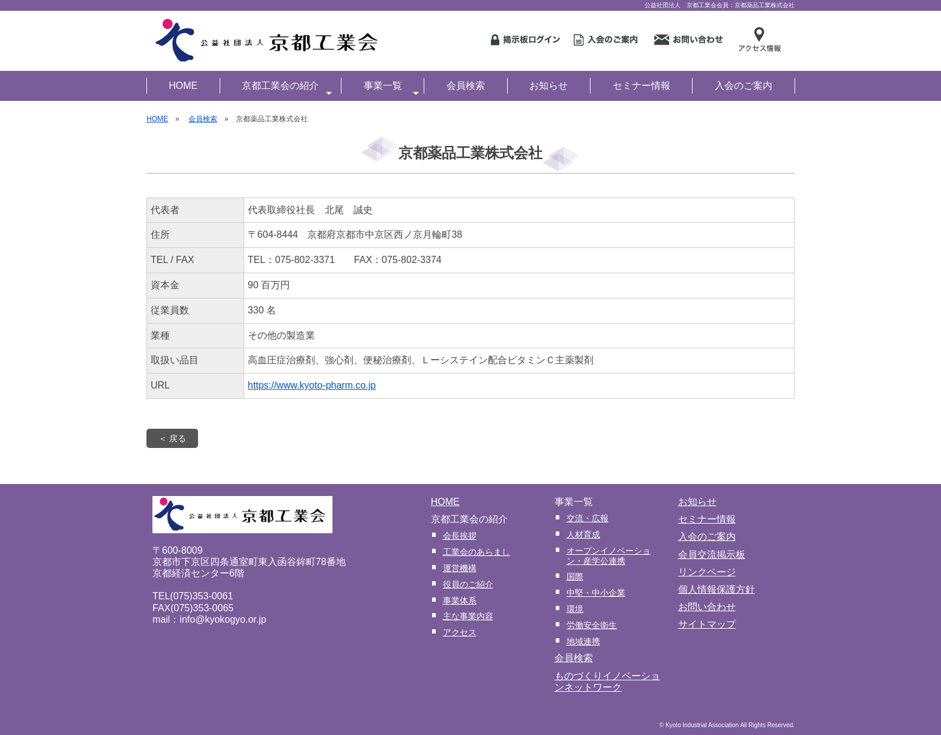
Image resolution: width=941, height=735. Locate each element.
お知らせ (548, 85)
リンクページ (707, 572)
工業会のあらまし (476, 552)
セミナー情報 (641, 85)
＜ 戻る (172, 438)
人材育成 (583, 534)
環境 (575, 609)
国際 (575, 576)
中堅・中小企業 (596, 592)
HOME (183, 85)
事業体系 (460, 600)
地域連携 (583, 641)
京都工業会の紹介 (287, 87)
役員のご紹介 (468, 584)
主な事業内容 (468, 616)
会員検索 (465, 85)
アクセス (460, 632)
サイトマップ (707, 624)
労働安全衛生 (592, 625)
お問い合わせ (707, 607)
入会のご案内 (743, 85)
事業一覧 (391, 87)
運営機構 (460, 568)
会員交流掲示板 (711, 554)
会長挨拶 (460, 535)
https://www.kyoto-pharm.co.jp (312, 385)
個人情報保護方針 (716, 589)
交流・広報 (588, 518)
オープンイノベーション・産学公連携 (609, 556)
